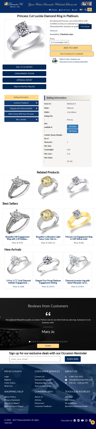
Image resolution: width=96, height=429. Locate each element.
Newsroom (39, 403)
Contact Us (39, 376)
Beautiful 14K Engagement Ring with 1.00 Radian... (17, 238)
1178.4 (81, 287)
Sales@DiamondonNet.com (80, 379)
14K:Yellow (73, 127)
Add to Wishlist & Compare (71, 54)
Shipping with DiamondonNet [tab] (21, 108)
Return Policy (10, 397)
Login (74, 10)
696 (82, 243)
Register (7, 379)
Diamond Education (43, 379)
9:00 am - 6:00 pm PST (78, 383)
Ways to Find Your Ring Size (24, 87)
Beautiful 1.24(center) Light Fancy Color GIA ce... (48, 238)
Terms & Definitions (43, 386)
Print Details (85, 26)
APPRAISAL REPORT (24, 80)
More (48, 346)
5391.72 (51, 243)
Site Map (69, 397)
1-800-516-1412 (76, 376)
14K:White (73, 131)
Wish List (8, 386)
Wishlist (53, 10)
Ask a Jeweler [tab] (21, 119)
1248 (22, 287)
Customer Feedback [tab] (21, 103)
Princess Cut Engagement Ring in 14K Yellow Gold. (78, 238)
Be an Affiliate (71, 403)
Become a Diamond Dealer (76, 406)
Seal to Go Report (11, 403)
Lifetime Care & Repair (13, 406)
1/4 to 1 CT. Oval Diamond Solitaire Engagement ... (18, 282)
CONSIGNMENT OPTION (24, 73)
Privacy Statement (12, 400)
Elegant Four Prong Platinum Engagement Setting (48, 282)
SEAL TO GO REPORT (24, 67)
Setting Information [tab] (21, 97)
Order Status (9, 383)
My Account (64, 10)
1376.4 (51, 287)
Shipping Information (44, 383)
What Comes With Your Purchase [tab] (21, 114)
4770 (20, 243)
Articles (38, 400)
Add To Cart (71, 47)
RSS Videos (70, 400)
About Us (39, 397)
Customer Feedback (43, 406)
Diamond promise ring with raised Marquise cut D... (77, 282)
